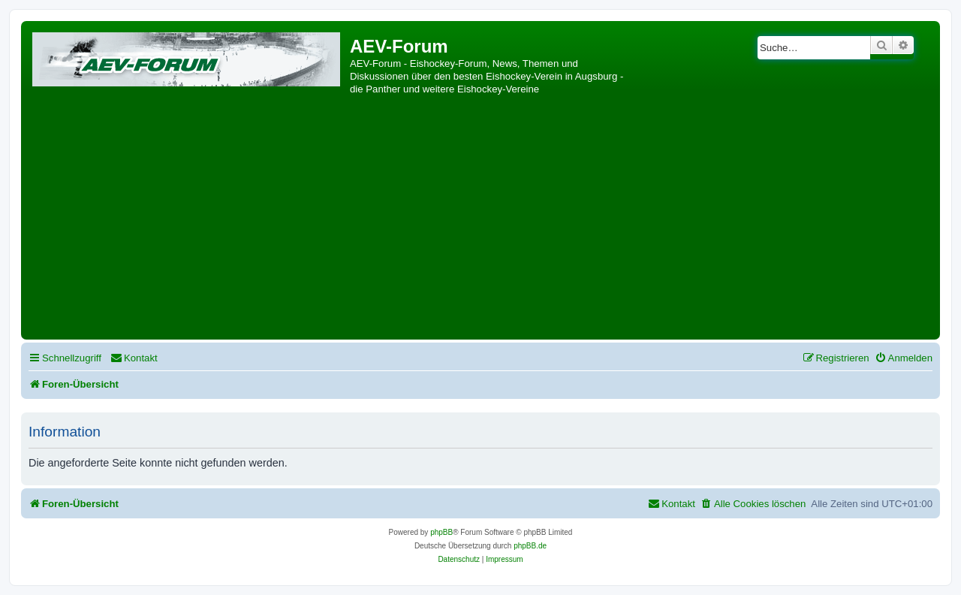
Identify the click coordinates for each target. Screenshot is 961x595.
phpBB (441, 532)
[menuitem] (134, 358)
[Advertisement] (480, 223)
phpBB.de (530, 546)
